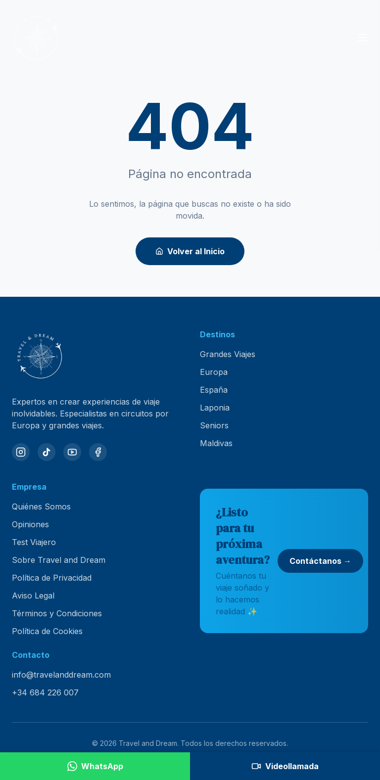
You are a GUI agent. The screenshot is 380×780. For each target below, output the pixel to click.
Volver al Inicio (190, 251)
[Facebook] (98, 452)
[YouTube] (72, 452)
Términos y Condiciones (57, 613)
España (214, 390)
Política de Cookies (47, 631)
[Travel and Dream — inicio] (35, 37)
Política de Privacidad (52, 578)
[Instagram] (21, 452)
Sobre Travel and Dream (58, 560)
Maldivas (216, 443)
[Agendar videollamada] (285, 766)
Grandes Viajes (227, 354)
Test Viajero (34, 542)
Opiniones (30, 524)
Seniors (214, 425)
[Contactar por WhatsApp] (95, 766)
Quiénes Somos (41, 506)
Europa (214, 372)
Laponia (215, 408)
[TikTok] (46, 452)
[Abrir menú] (362, 37)
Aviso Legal (33, 595)
